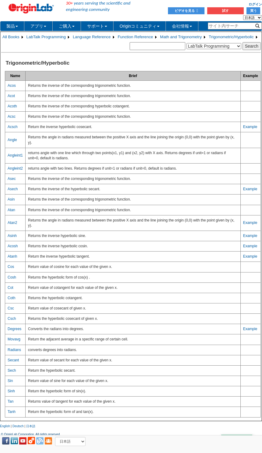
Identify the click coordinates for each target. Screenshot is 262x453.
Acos (12, 85)
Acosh (13, 246)
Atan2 (12, 223)
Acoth (12, 106)
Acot (11, 96)
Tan (10, 401)
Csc (11, 308)
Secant (13, 360)
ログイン (255, 4)
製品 (12, 26)
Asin (11, 199)
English (5, 426)
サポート (97, 26)
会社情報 (182, 26)
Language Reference (92, 37)
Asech (13, 189)
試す (225, 10)
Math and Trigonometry (181, 37)
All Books (10, 37)
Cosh (12, 277)
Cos (11, 267)
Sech (12, 370)
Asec (12, 179)
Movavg (14, 339)
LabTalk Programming (46, 37)
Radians (14, 350)
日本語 (30, 426)
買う (253, 10)
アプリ (38, 26)
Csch (12, 318)
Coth (11, 298)
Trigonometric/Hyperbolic (231, 37)
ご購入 (67, 26)
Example (250, 127)
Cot (10, 288)
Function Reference (135, 37)
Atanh (12, 256)
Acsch (13, 127)
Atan (11, 210)
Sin (10, 381)
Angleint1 (15, 155)
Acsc (12, 116)
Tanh (12, 412)
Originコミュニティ (139, 26)
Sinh (11, 391)
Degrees (14, 329)
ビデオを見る (186, 10)
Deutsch (18, 426)
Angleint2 (15, 168)
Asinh (12, 236)
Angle (12, 140)
